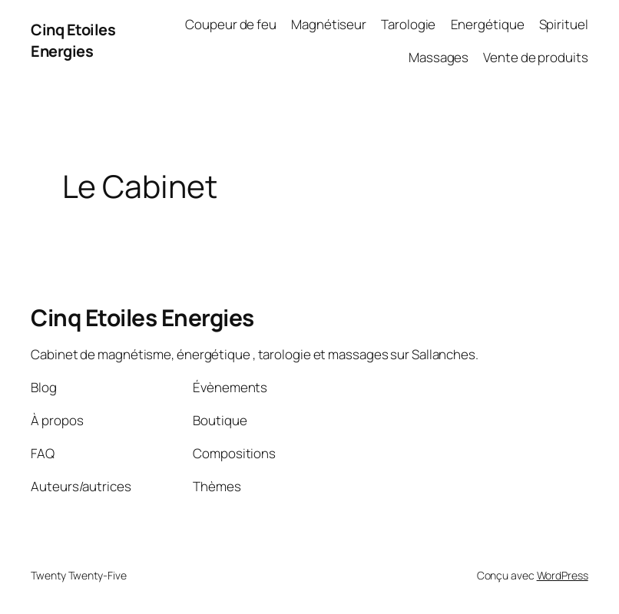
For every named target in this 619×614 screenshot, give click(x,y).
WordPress (562, 575)
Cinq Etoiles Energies (73, 40)
